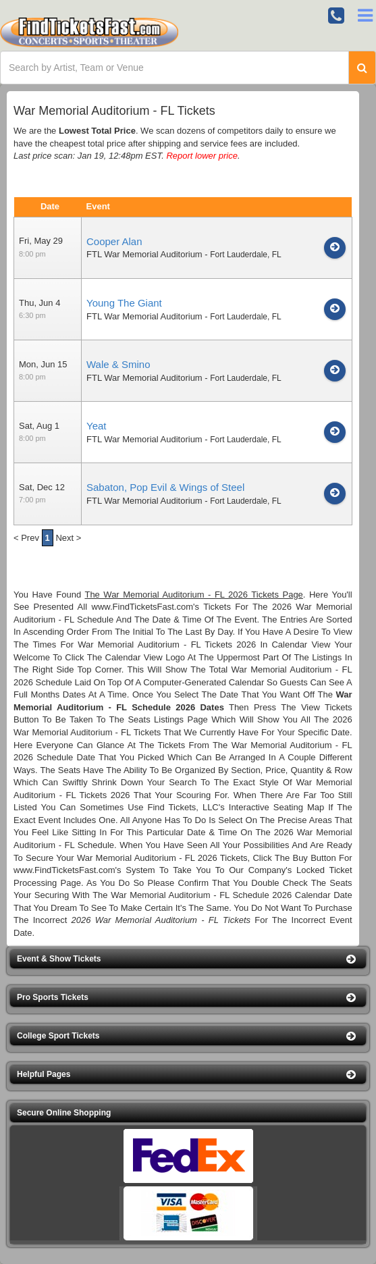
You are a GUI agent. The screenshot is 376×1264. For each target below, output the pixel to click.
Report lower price (202, 156)
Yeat (96, 425)
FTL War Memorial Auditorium (144, 254)
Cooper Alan (114, 241)
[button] (188, 959)
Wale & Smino (118, 364)
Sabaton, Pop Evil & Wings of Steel (165, 487)
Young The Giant (124, 303)
